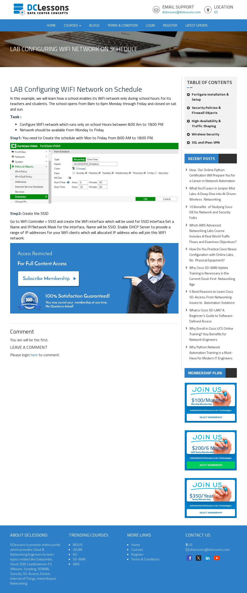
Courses (137, 549)
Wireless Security (203, 134)
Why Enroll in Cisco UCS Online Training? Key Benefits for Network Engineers (211, 334)
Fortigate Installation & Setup (208, 97)
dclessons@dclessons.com (181, 12)
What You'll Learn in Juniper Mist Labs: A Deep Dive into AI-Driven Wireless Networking (212, 194)
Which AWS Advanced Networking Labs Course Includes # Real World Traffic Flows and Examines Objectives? (213, 233)
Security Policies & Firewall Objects (204, 110)
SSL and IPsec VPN (203, 142)
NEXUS (78, 544)
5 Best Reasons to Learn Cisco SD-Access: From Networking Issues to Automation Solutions (212, 297)
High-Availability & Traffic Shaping (204, 123)
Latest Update (196, 25)
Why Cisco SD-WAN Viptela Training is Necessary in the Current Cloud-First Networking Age (212, 276)
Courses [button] (72, 25)
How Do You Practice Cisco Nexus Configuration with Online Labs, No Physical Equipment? (213, 254)
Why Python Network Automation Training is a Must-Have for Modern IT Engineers (211, 352)
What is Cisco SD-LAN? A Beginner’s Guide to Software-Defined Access (211, 315)
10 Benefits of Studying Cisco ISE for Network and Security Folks (210, 212)
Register (170, 25)
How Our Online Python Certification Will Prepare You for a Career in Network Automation (212, 175)
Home (51, 25)
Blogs (94, 25)
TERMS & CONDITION (123, 25)
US (216, 12)
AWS (76, 563)
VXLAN (77, 549)
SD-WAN (79, 559)
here (34, 355)
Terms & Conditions (145, 559)
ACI (75, 554)
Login (150, 25)
